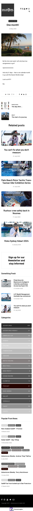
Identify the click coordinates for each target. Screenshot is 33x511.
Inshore (22, 165)
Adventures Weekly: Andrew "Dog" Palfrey (16, 457)
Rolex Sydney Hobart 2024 (16, 242)
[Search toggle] (28, 11)
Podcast (16, 386)
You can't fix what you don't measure (16, 152)
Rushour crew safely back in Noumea (16, 213)
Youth (16, 411)
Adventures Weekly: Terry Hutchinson (14, 474)
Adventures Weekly (16, 331)
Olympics (7, 168)
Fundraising (16, 351)
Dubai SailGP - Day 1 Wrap (10, 441)
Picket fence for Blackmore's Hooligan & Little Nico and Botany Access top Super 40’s (21, 284)
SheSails (16, 135)
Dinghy (16, 165)
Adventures (12, 21)
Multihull (16, 366)
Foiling (16, 346)
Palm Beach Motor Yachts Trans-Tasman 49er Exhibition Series (16, 183)
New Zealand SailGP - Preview (11, 430)
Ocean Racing (18, 196)
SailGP (16, 396)
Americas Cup (16, 336)
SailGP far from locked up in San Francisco (16, 485)
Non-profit (16, 371)
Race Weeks (15, 168)
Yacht (16, 406)
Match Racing (16, 361)
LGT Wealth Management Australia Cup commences (22, 296)
